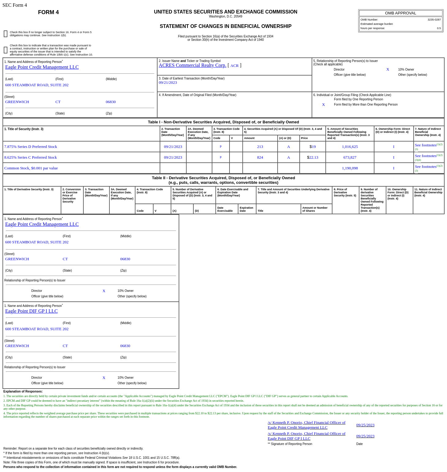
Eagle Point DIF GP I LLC (31, 311)
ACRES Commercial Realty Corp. (192, 65)
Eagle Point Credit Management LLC (42, 67)
